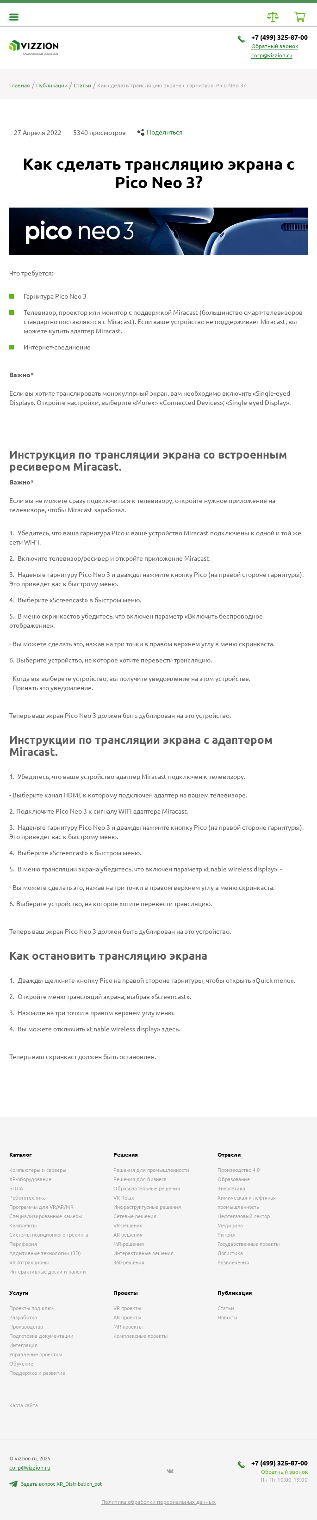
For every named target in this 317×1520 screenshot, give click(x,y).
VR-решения (128, 1225)
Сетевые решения (134, 1216)
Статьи (226, 1308)
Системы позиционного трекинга (48, 1235)
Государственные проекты (249, 1244)
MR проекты (128, 1327)
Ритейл (227, 1235)
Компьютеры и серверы (37, 1170)
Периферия (23, 1244)
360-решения (128, 1262)
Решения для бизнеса (140, 1179)
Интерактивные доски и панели (47, 1272)
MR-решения (128, 1244)
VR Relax (123, 1198)
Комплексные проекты (140, 1336)
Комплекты (23, 1225)
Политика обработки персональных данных (158, 1502)
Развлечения (233, 1262)
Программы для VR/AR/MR (41, 1207)
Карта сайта (23, 1405)
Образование (234, 1179)
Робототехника (27, 1198)
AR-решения (128, 1235)
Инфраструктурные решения (147, 1207)
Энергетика (231, 1188)
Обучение (21, 1364)
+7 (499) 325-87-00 (279, 37)
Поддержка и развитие (37, 1373)
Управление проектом (35, 1354)
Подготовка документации (41, 1336)
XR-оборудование (30, 1179)
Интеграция (23, 1345)
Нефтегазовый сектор (244, 1216)
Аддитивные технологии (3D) (45, 1253)
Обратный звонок (274, 46)
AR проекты (127, 1317)
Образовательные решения (146, 1188)
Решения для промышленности (151, 1170)
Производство (26, 1327)
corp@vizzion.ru (271, 55)
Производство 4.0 (239, 1170)
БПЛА (16, 1188)
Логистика (230, 1253)
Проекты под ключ (32, 1308)
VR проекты (127, 1308)
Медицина (230, 1225)
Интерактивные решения (143, 1253)
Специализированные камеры (45, 1216)
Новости (227, 1317)
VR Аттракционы (29, 1262)
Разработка (23, 1317)
